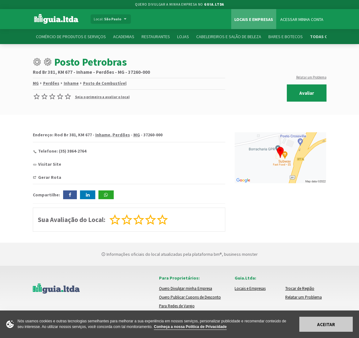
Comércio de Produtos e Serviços (71, 36)
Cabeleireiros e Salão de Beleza (228, 36)
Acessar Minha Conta (301, 19)
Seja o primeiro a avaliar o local (102, 96)
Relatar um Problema (311, 77)
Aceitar (326, 324)
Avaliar (306, 93)
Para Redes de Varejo (177, 306)
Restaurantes (156, 36)
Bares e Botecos (285, 36)
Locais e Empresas (253, 19)
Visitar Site (49, 164)
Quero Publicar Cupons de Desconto (190, 297)
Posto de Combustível (105, 83)
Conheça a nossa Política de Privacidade (190, 327)
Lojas (183, 36)
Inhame (71, 83)
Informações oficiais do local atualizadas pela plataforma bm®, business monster (179, 254)
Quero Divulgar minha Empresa (185, 288)
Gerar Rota (49, 177)
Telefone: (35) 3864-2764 (62, 151)
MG (36, 83)
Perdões (51, 83)
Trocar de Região (299, 288)
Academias (123, 36)
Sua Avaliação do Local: (71, 219)
